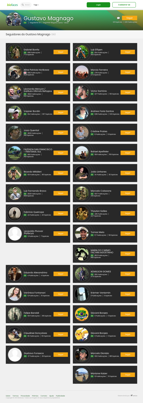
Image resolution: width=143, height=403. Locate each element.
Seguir (129, 17)
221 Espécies (117, 22)
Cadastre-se (124, 4)
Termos (16, 396)
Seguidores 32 (35, 23)
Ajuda (51, 396)
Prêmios (35, 396)
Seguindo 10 (47, 23)
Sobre (8, 396)
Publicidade (60, 396)
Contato (44, 396)
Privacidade (25, 396)
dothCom (134, 395)
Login (98, 5)
